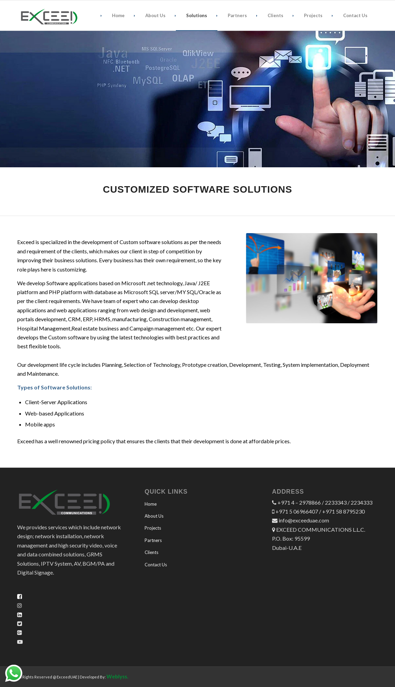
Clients (151, 552)
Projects (153, 528)
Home (151, 504)
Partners (153, 540)
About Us (154, 516)
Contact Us (156, 564)
